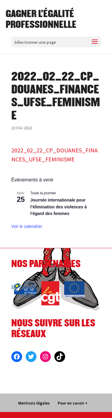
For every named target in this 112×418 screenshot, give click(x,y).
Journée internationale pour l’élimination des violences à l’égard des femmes (58, 207)
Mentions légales (34, 403)
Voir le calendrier (26, 226)
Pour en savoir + (73, 403)
